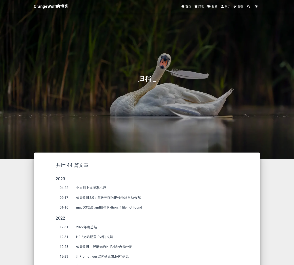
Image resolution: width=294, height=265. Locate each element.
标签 (212, 6)
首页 (186, 6)
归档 (199, 6)
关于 (226, 6)
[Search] (249, 6)
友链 (238, 6)
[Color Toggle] (256, 6)
